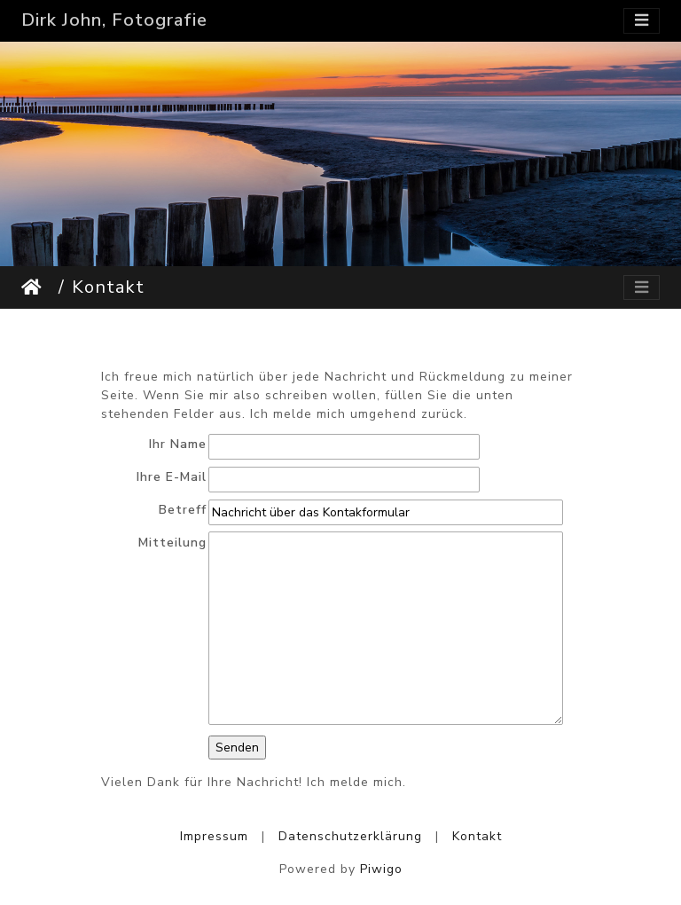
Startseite (36, 287)
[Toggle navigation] (641, 21)
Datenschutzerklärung (350, 836)
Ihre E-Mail (172, 476)
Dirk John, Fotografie (114, 20)
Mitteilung (172, 542)
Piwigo (381, 869)
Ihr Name (178, 444)
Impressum (214, 836)
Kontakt (108, 287)
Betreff (183, 509)
